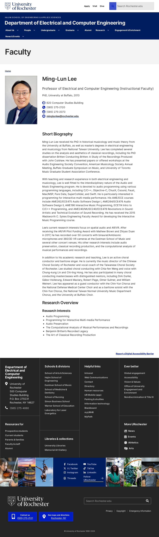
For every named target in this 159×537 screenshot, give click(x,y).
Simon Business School (57, 401)
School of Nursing (54, 397)
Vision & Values (132, 381)
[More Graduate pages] (78, 30)
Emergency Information (140, 510)
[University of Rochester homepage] (20, 6)
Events (130, 436)
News (129, 431)
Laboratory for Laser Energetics (55, 412)
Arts (129, 448)
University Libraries (55, 445)
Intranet (88, 373)
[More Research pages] (108, 30)
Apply (87, 6)
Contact (88, 381)
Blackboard (90, 407)
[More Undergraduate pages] (58, 30)
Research (100, 30)
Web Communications (96, 377)
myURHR (89, 412)
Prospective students (16, 430)
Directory (89, 386)
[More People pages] (34, 30)
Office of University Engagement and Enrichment (134, 389)
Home (8, 70)
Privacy (109, 510)
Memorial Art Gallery (56, 449)
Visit (95, 6)
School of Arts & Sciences (58, 373)
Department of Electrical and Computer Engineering (65, 23)
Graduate (70, 30)
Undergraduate (48, 30)
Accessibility (131, 377)
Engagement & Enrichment (127, 30)
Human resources (93, 390)
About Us (9, 30)
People (27, 30)
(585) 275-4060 (19, 408)
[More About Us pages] (17, 30)
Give (102, 6)
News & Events (12, 36)
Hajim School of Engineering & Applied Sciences (33, 17)
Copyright (121, 510)
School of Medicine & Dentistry (56, 391)
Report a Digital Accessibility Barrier (135, 353)
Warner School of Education (59, 405)
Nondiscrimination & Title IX (139, 397)
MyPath (88, 416)
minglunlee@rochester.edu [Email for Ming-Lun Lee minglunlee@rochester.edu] (63, 116)
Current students (14, 435)
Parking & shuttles (94, 399)
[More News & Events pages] (23, 36)
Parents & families (14, 439)
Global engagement (134, 373)
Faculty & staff (12, 443)
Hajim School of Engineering (53, 379)
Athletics (131, 442)
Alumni (88, 30)
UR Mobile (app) (93, 394)
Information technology (97, 403)
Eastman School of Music (58, 385)
